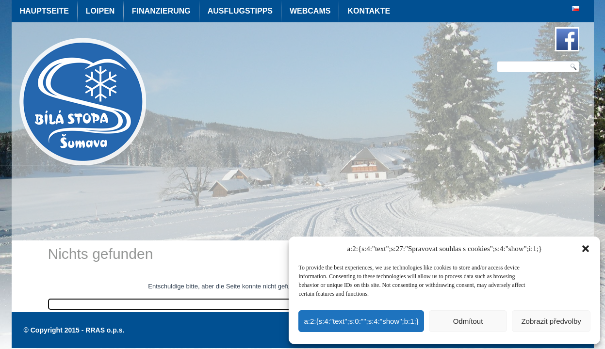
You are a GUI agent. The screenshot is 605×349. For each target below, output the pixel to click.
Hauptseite (44, 11)
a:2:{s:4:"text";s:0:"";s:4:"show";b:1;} (361, 321)
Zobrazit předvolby (551, 321)
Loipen (100, 11)
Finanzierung (161, 11)
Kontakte (368, 11)
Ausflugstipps (240, 11)
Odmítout (468, 321)
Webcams (310, 11)
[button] (585, 249)
